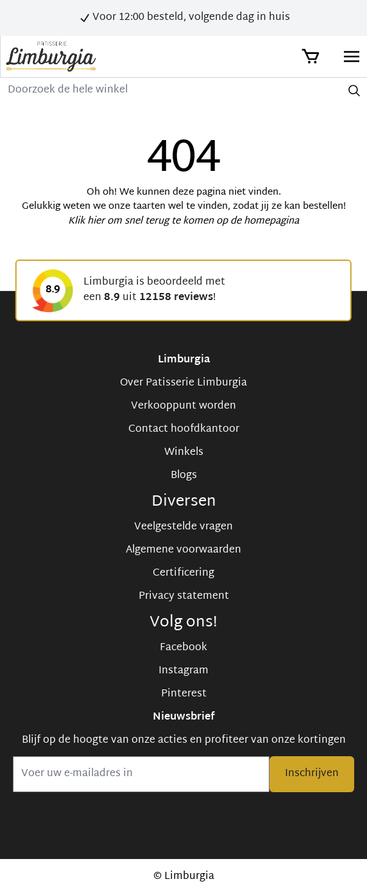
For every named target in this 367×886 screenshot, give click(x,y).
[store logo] (51, 56)
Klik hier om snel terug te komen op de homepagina (183, 221)
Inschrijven (312, 774)
